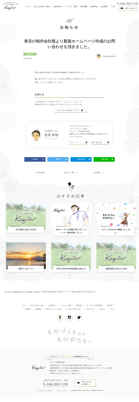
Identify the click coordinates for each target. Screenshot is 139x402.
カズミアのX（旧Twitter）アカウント (68, 110)
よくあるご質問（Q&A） (88, 310)
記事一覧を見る (97, 143)
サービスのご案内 (71, 306)
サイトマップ (62, 395)
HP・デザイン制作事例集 (102, 306)
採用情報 (48, 310)
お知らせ (30, 54)
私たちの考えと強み (42, 6)
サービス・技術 (71, 6)
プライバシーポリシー (45, 395)
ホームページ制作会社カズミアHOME (18, 292)
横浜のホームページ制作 (65, 310)
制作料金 (94, 6)
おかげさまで (107, 310)
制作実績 (83, 6)
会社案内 (104, 6)
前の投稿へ (41, 173)
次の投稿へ (97, 173)
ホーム (28, 6)
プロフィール (75, 143)
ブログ (113, 6)
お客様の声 (57, 6)
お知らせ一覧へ (69, 173)
